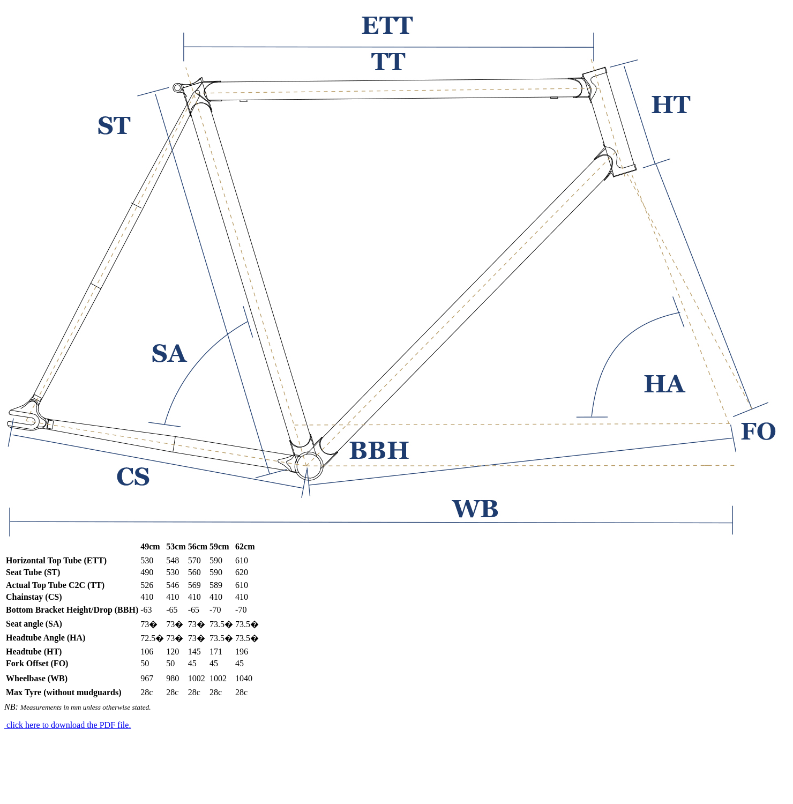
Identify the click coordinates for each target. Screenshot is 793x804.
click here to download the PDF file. (67, 724)
